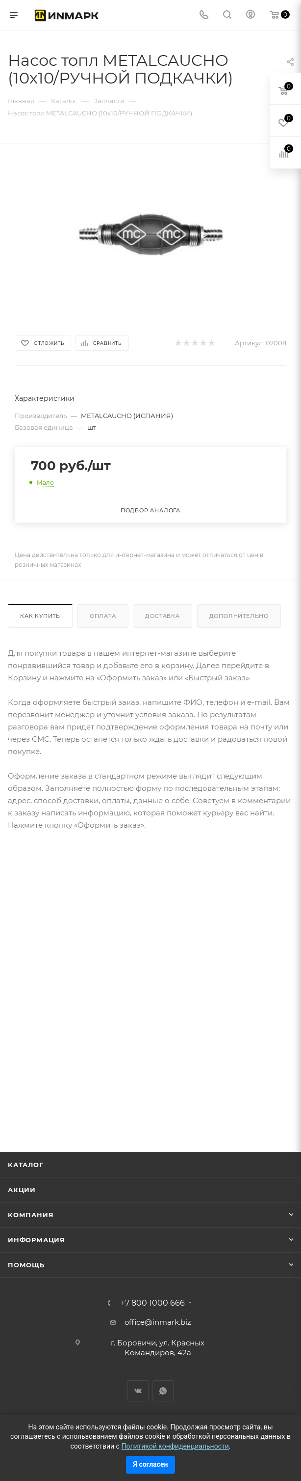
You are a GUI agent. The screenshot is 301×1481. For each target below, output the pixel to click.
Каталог (26, 1165)
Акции (22, 1190)
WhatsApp (163, 1390)
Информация (36, 1240)
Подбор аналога (150, 510)
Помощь (26, 1265)
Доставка (162, 616)
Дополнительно (239, 616)
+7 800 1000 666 (153, 1303)
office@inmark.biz (158, 1322)
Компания (30, 1215)
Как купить (40, 616)
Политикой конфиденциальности (174, 1446)
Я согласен (150, 1464)
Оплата (103, 616)
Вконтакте (138, 1390)
